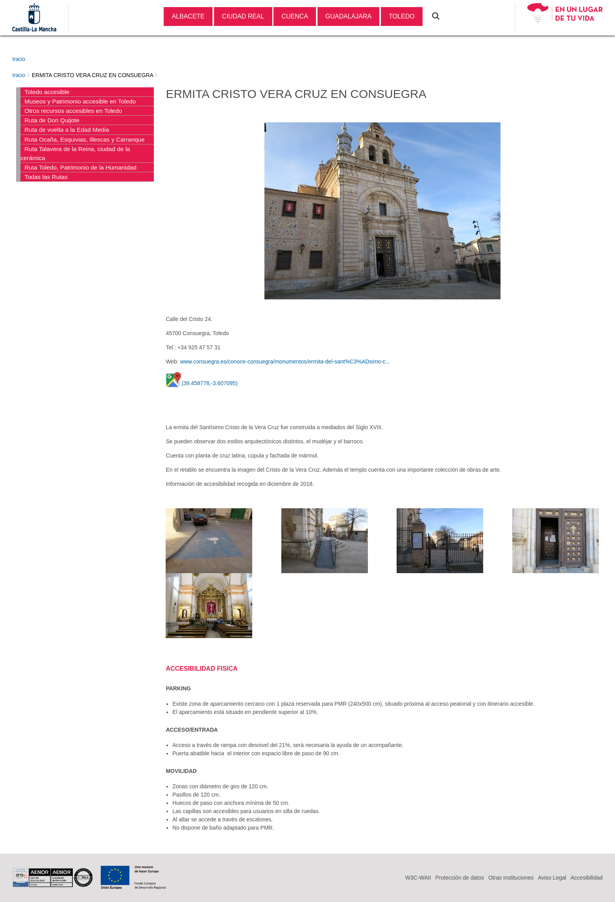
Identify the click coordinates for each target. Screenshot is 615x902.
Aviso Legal (552, 877)
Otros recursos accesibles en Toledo (73, 110)
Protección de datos (459, 877)
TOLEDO (402, 16)
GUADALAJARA (348, 16)
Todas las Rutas (46, 176)
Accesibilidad (587, 877)
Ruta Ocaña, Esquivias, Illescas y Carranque (84, 139)
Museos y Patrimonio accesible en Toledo (80, 101)
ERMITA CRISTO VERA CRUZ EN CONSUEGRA (92, 75)
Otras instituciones (511, 877)
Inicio (18, 59)
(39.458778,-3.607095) (209, 383)
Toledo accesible (46, 92)
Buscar (440, 16)
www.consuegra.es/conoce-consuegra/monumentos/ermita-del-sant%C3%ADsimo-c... (285, 361)
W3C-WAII (418, 877)
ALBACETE (188, 16)
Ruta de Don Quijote (51, 120)
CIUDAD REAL (243, 16)
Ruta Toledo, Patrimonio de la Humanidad (80, 167)
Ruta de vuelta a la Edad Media (66, 129)
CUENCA (294, 16)
